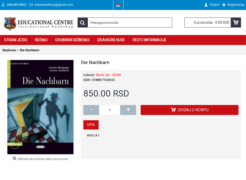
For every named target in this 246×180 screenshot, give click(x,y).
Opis (91, 125)
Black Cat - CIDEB (108, 75)
